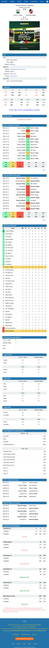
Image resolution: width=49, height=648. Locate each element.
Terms (24, 643)
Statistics (34, 1)
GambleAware (15, 634)
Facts (19, 1)
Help (13, 643)
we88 (24, 621)
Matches (4, 1)
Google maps (13, 76)
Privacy (18, 643)
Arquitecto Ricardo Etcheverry (18, 69)
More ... (45, 169)
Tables (12, 1)
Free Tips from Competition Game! (24, 110)
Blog (42, 1)
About (29, 643)
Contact (35, 643)
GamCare (34, 634)
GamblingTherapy (25, 634)
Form (26, 1)
